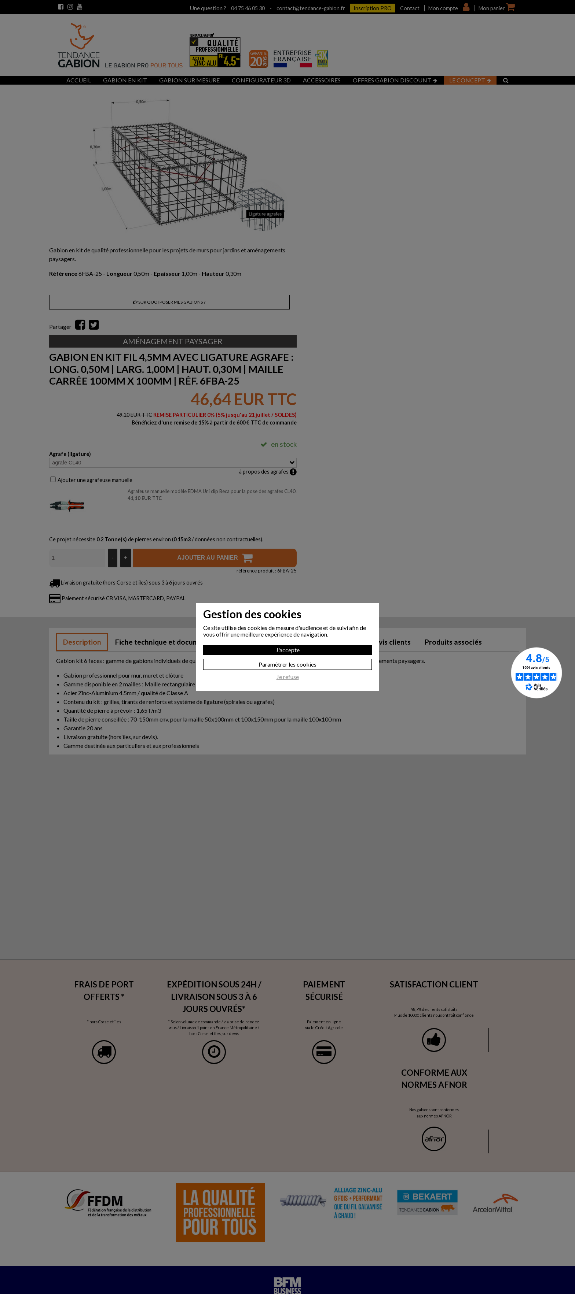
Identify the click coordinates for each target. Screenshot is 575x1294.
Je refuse (287, 677)
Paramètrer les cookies (287, 664)
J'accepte (288, 649)
